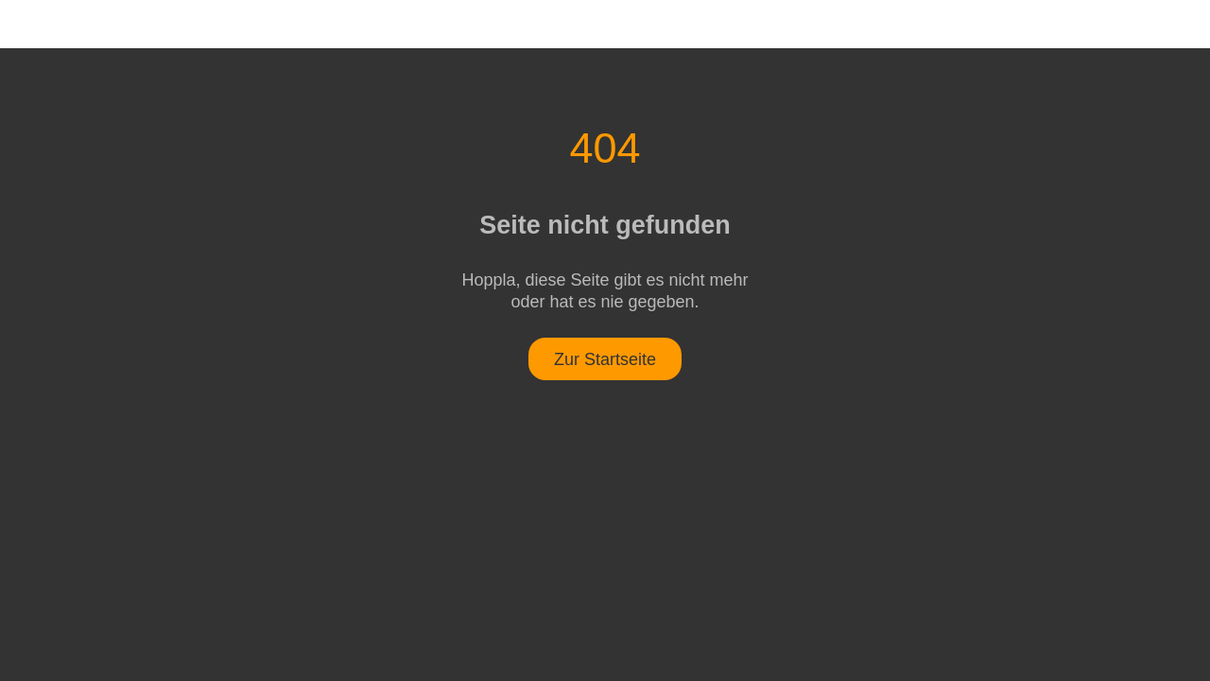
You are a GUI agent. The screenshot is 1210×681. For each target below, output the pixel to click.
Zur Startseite (605, 359)
